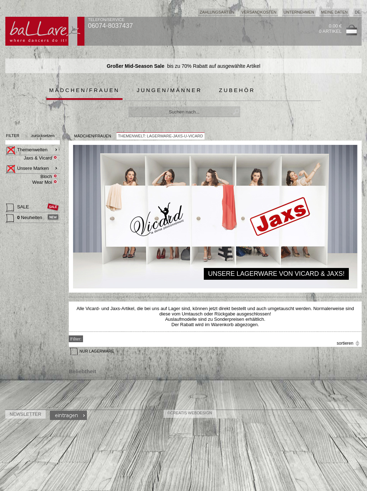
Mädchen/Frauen (84, 90)
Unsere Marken (27, 169)
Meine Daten (334, 12)
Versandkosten (258, 12)
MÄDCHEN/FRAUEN (92, 136)
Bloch (46, 176)
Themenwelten (26, 150)
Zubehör (237, 90)
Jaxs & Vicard (38, 158)
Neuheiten (24, 218)
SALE (18, 207)
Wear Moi (42, 182)
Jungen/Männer (169, 90)
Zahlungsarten (217, 12)
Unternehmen (299, 12)
